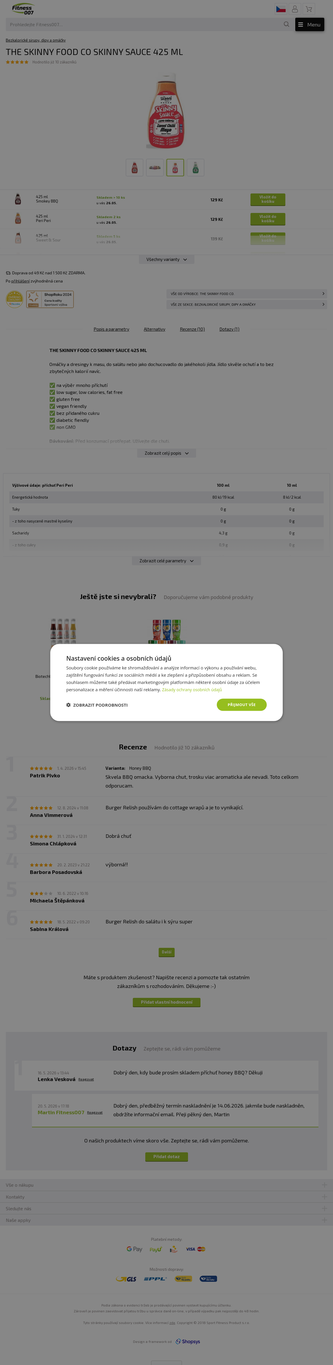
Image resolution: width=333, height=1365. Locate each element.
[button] (97, 705)
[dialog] (166, 682)
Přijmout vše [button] (241, 704)
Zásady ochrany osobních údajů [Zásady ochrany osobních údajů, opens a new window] (194, 689)
